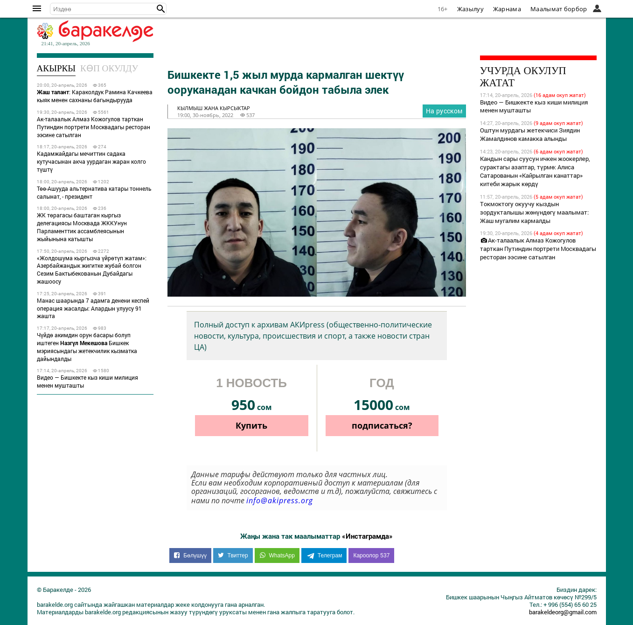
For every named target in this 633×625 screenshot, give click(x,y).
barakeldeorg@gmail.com (563, 612)
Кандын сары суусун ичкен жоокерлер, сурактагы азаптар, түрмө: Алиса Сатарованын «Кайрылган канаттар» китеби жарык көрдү (535, 171)
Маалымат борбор (558, 9)
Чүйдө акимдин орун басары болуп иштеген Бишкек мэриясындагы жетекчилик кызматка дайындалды (87, 346)
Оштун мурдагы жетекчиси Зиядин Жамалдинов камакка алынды (530, 134)
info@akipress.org (279, 500)
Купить (251, 425)
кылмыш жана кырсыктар (213, 107)
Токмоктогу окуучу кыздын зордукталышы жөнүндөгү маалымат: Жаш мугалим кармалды (534, 212)
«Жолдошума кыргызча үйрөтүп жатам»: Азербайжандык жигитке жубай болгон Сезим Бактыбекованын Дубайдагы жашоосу (91, 269)
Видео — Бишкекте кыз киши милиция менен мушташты (87, 381)
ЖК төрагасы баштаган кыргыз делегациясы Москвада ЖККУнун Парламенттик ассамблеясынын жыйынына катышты (82, 226)
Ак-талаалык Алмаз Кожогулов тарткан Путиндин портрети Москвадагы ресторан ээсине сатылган (93, 127)
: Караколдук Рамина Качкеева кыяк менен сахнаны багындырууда (95, 96)
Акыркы (56, 68)
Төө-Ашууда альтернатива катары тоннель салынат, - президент (94, 192)
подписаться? (382, 425)
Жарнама (507, 9)
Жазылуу (470, 9)
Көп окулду (109, 68)
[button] (161, 8)
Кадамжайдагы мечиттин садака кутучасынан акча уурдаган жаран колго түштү (91, 161)
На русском (444, 110)
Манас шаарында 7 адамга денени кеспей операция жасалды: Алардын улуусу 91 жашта (93, 308)
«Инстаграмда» (367, 536)
